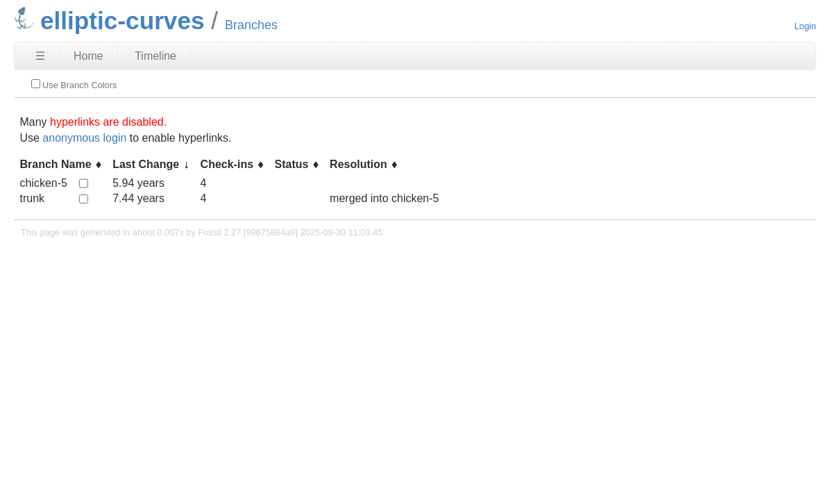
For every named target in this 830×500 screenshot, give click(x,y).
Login (805, 26)
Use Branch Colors (74, 84)
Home (88, 56)
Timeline (155, 56)
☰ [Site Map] (40, 56)
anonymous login (84, 138)
